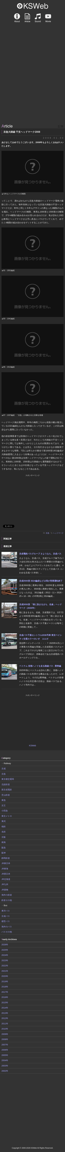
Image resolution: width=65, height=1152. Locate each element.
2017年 (4, 992)
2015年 (4, 1002)
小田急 (4, 810)
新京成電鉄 (6, 789)
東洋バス (5, 911)
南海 (3, 842)
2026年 (4, 944)
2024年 (4, 955)
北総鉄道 (5, 784)
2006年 (4, 1050)
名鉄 (3, 832)
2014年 (4, 1008)
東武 (3, 821)
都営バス (5, 921)
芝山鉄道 (5, 795)
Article (27, 17)
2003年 (4, 1066)
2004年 (4, 1060)
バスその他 (6, 932)
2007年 (4, 1044)
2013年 (4, 1013)
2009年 (4, 1034)
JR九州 (4, 884)
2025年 (4, 950)
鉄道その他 (6, 900)
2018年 (4, 986)
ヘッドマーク (58, 533)
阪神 (3, 853)
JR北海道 (5, 879)
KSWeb (32, 6)
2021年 (4, 971)
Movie (48, 17)
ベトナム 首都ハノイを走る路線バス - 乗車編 (40, 666)
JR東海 (4, 868)
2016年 (4, 997)
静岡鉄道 (5, 858)
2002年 (4, 1071)
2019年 (4, 981)
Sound (38, 17)
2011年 (4, 1023)
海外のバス (6, 926)
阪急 (3, 847)
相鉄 (3, 826)
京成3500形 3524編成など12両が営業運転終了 (40, 581)
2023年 (4, 960)
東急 (3, 800)
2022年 (4, 965)
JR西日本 (5, 874)
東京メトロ (6, 816)
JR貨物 (4, 890)
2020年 (4, 976)
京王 (3, 805)
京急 (47, 533)
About (17, 17)
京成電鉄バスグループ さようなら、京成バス (40, 553)
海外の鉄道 (6, 895)
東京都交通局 (7, 779)
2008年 (4, 1039)
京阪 (3, 837)
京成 (3, 768)
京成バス (5, 916)
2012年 (4, 1018)
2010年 (4, 1029)
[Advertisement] (32, 88)
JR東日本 (5, 863)
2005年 (4, 1055)
